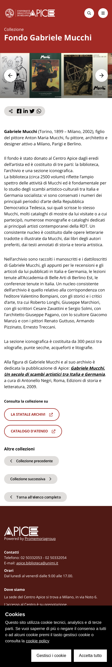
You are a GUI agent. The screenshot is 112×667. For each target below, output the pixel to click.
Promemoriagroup (40, 538)
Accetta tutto (90, 655)
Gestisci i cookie (51, 655)
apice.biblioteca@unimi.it (37, 563)
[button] (10, 75)
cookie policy (37, 641)
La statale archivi (32, 414)
